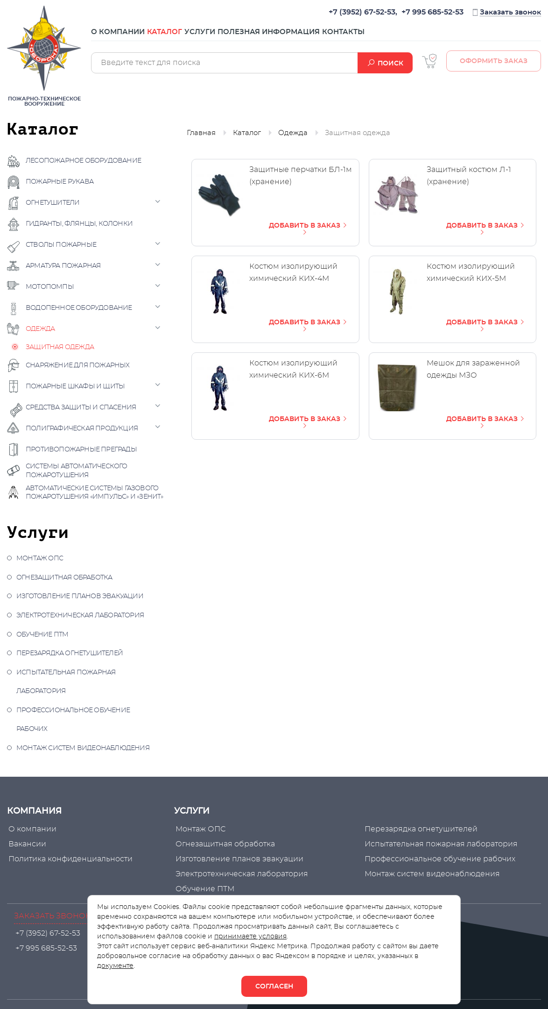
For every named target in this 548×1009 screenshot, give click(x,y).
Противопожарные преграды (81, 449)
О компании (118, 36)
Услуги (227, 36)
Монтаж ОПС (39, 558)
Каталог (178, 36)
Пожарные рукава (59, 182)
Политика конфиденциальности (69, 859)
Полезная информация (311, 36)
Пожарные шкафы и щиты (75, 386)
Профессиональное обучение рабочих (73, 720)
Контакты (399, 36)
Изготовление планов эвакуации (79, 596)
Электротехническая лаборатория (80, 615)
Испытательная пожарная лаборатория (65, 682)
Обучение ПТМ (42, 634)
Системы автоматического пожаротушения (76, 470)
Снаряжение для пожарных (78, 365)
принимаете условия (250, 936)
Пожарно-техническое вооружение (44, 56)
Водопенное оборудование (79, 308)
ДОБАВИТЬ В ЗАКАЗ (308, 229)
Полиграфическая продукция (82, 428)
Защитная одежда (60, 347)
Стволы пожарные (61, 245)
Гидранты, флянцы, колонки (79, 224)
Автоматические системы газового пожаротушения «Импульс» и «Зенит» (94, 492)
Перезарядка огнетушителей (69, 653)
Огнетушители (52, 203)
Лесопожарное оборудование (83, 160)
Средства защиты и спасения (81, 407)
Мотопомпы (50, 287)
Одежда (40, 329)
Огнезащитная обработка (64, 577)
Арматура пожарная (63, 266)
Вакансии (26, 844)
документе (115, 966)
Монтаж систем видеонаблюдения (82, 748)
